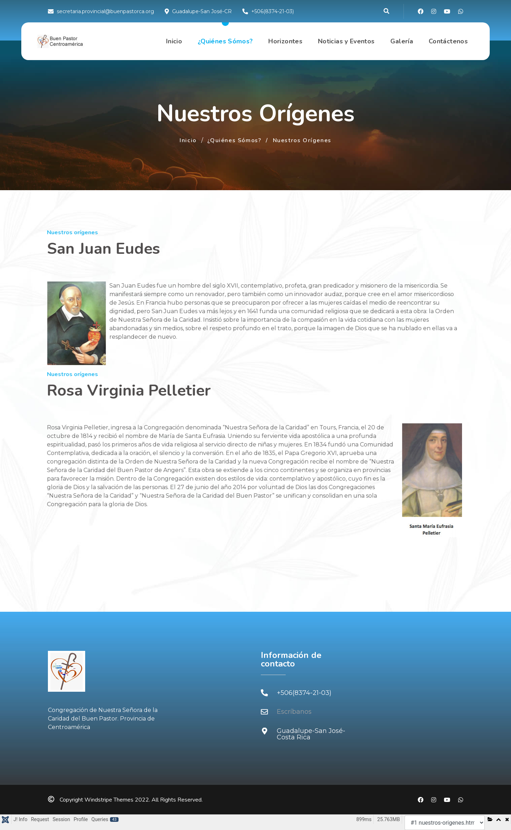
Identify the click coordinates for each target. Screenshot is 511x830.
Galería (401, 41)
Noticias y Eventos (346, 41)
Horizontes (285, 41)
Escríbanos (294, 712)
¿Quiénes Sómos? (225, 41)
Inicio (174, 41)
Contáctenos (448, 41)
